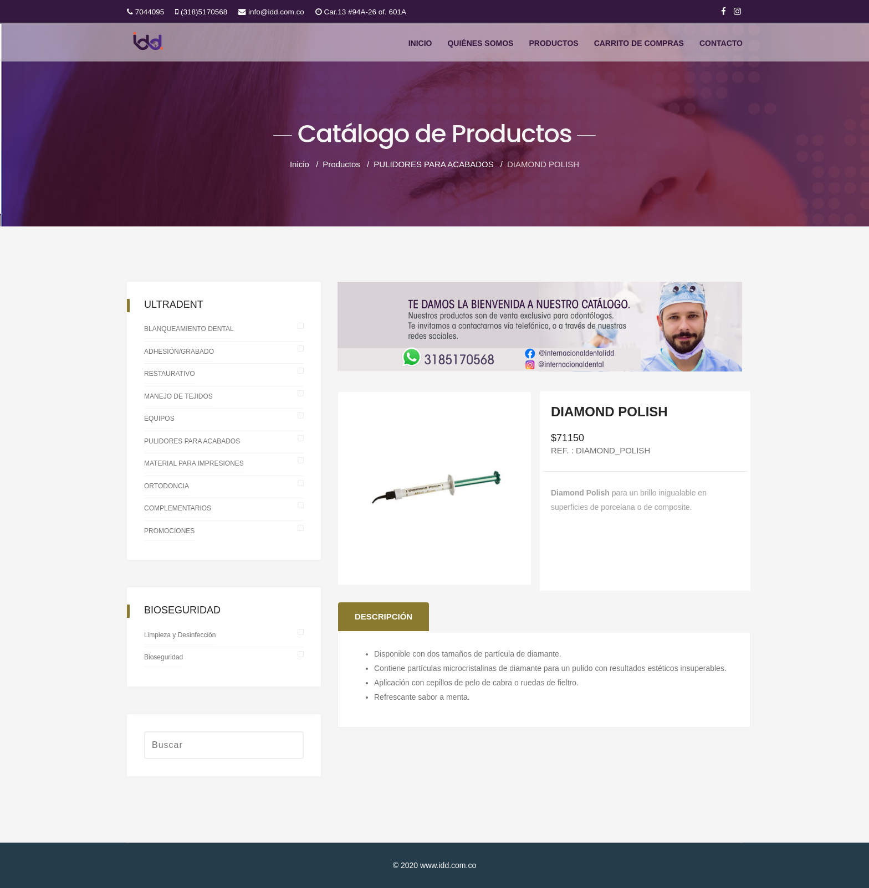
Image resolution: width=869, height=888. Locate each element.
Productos (553, 43)
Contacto (721, 43)
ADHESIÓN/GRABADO (179, 351)
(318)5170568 (204, 12)
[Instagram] (737, 11)
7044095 (150, 12)
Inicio (420, 43)
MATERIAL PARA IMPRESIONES (194, 463)
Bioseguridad (163, 657)
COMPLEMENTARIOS (177, 508)
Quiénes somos (480, 43)
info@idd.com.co (276, 12)
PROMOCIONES (169, 531)
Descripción (383, 616)
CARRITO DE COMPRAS (639, 43)
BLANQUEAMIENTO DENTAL (189, 329)
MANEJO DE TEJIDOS (178, 396)
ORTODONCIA (166, 486)
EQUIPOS (159, 418)
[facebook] (723, 11)
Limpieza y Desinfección (180, 635)
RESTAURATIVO (169, 374)
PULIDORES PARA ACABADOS (192, 441)
